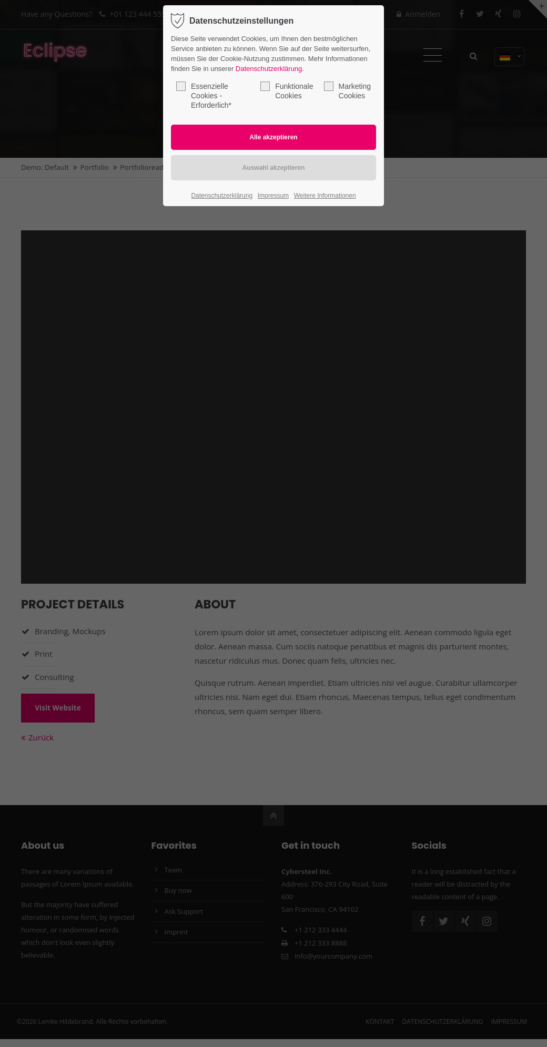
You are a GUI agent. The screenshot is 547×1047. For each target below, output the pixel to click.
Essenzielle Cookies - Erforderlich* (203, 95)
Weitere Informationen (325, 195)
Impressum (273, 195)
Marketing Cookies (347, 91)
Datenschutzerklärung (269, 69)
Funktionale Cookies (286, 91)
